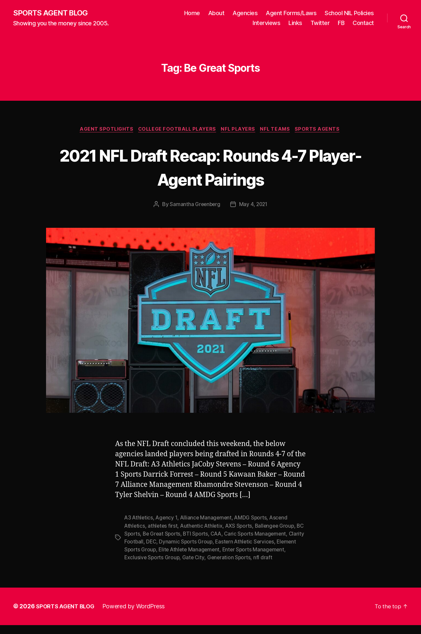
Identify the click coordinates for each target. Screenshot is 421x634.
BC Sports (136, 535)
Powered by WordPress (137, 615)
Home (192, 13)
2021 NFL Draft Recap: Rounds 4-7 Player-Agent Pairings (210, 167)
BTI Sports (206, 535)
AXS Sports (242, 527)
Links (295, 23)
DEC (168, 543)
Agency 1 (168, 519)
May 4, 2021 (254, 205)
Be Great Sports (171, 535)
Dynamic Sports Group (204, 543)
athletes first (163, 527)
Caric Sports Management (268, 535)
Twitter (320, 23)
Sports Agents (324, 130)
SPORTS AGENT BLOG (53, 13)
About (216, 13)
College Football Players (175, 130)
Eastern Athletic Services (264, 543)
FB (341, 23)
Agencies (245, 13)
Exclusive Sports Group (187, 558)
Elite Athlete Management (212, 550)
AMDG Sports (253, 519)
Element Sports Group (151, 550)
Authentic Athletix (203, 527)
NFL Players (240, 130)
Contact (363, 23)
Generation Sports (266, 558)
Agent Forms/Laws (291, 13)
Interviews (266, 23)
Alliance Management (208, 519)
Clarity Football (142, 543)
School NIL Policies (349, 13)
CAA (228, 535)
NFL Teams (279, 130)
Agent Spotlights (101, 130)
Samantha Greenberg (194, 205)
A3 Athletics (139, 519)
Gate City (229, 558)
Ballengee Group (279, 527)
